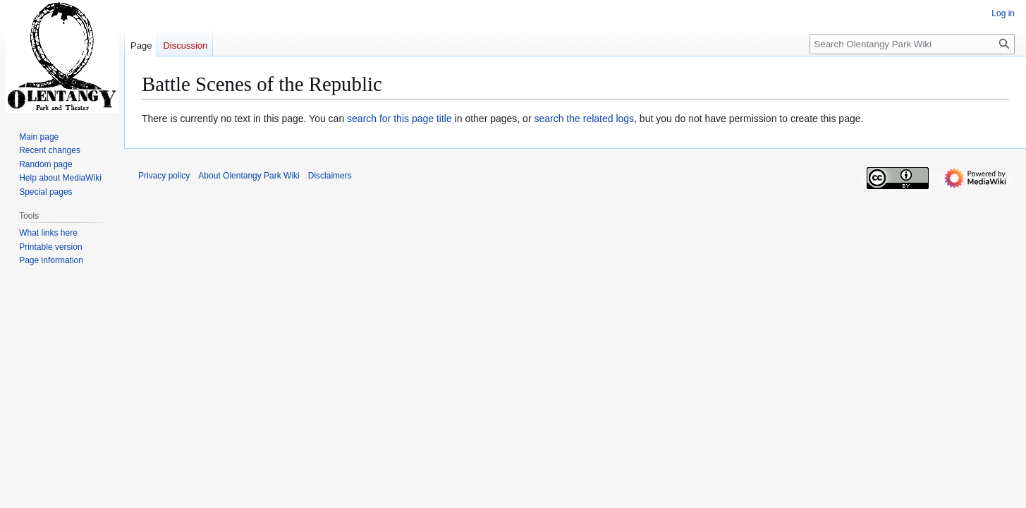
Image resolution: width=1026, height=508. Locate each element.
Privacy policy (164, 176)
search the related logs (584, 118)
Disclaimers (330, 176)
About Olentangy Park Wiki (248, 176)
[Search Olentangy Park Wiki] (912, 44)
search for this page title (399, 118)
